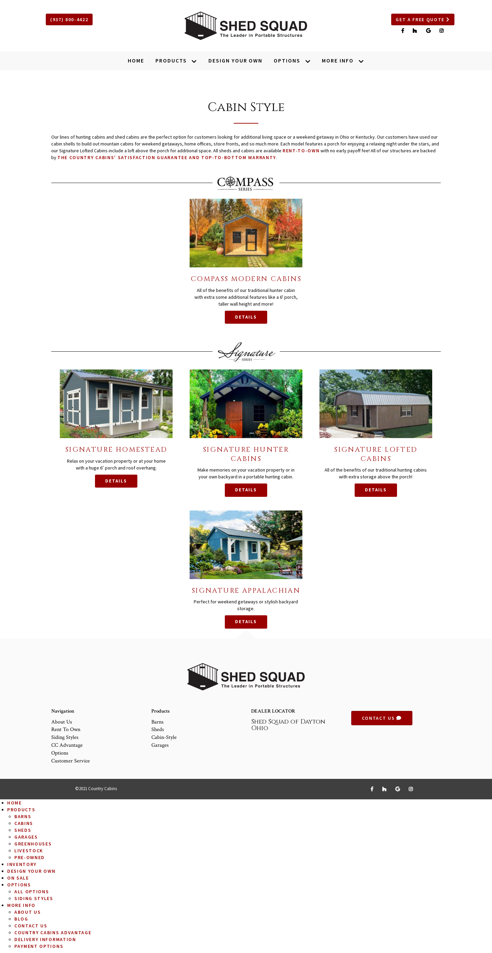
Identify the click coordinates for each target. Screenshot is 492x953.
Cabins (23, 823)
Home (14, 803)
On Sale (18, 878)
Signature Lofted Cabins (375, 454)
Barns (157, 722)
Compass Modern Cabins (246, 278)
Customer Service (70, 761)
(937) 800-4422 (69, 19)
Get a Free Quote (423, 19)
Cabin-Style (164, 737)
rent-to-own (301, 151)
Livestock (28, 850)
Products (21, 810)
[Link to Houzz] (416, 31)
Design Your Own (31, 871)
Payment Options (38, 946)
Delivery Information (45, 939)
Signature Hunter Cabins (246, 454)
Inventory (22, 864)
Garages (160, 745)
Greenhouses (33, 844)
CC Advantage (67, 745)
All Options (31, 891)
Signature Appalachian (246, 590)
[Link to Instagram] (441, 31)
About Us (61, 722)
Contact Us (382, 718)
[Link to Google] (429, 31)
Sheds (157, 729)
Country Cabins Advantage (52, 932)
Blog (21, 919)
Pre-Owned (29, 857)
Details (246, 317)
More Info (21, 905)
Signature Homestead (116, 449)
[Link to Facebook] (403, 31)
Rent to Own (65, 729)
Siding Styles (65, 737)
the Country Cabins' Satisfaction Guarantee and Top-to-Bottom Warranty (166, 157)
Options (59, 753)
